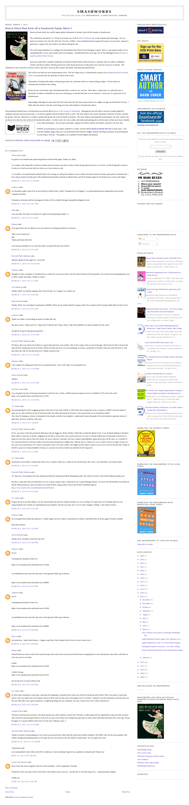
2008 (142, 677)
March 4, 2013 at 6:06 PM (25, 542)
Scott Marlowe (17, 287)
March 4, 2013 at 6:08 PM (25, 630)
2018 (142, 578)
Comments (144, 244)
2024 (142, 556)
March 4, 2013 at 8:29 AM (25, 491)
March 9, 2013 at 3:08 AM (25, 705)
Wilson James (17, 155)
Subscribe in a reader (145, 544)
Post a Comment (11, 788)
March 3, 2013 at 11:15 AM (25, 335)
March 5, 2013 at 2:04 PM (25, 644)
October (145, 607)
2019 (142, 574)
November (146, 603)
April (144, 626)
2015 (142, 589)
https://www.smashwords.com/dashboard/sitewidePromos (33, 488)
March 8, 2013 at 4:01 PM (25, 684)
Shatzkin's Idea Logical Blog (148, 762)
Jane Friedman (142, 759)
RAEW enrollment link (86, 38)
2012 (142, 662)
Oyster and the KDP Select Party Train (159, 342)
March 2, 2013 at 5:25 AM (25, 249)
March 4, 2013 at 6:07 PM (25, 586)
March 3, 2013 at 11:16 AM (25, 355)
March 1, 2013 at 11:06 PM (25, 181)
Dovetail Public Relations (21, 256)
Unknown (15, 187)
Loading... (141, 689)
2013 (142, 596)
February (145, 657)
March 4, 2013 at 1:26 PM (25, 528)
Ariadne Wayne (17, 711)
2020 (142, 570)
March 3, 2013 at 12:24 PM (25, 369)
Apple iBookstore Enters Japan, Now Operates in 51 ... (162, 639)
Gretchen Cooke (18, 389)
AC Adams (16, 406)
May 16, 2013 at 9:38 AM (24, 755)
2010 (142, 670)
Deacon (14, 636)
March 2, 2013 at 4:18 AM (25, 218)
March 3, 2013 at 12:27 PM (25, 383)
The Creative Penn (144, 753)
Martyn (14, 650)
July (144, 618)
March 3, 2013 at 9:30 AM (25, 309)
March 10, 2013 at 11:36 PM (26, 742)
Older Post (126, 792)
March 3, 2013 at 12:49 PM (25, 400)
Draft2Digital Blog (144, 750)
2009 (142, 673)
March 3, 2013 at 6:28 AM (25, 295)
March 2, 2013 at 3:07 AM (25, 204)
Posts (142, 239)
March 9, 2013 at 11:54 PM (25, 724)
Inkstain (14, 224)
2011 (142, 666)
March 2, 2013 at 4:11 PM (25, 281)
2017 (142, 582)
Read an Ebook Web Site (101, 129)
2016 (142, 585)
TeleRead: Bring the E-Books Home (150, 756)
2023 (142, 559)
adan (13, 210)
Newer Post (9, 792)
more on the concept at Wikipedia (66, 111)
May (144, 622)
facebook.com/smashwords (147, 125)
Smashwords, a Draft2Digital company (106, 15)
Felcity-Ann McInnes (19, 762)
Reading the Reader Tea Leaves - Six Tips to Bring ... (161, 646)
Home (68, 792)
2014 (142, 593)
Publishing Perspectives (146, 766)
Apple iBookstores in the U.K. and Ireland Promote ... (162, 643)
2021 (142, 567)
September (146, 611)
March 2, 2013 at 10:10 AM (25, 264)
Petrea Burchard (17, 301)
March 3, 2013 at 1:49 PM (25, 423)
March (145, 629)
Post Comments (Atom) (24, 797)
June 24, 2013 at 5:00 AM (24, 781)
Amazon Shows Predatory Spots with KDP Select (163, 258)
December (146, 600)
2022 (142, 563)
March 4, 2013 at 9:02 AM (25, 508)
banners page (49, 132)
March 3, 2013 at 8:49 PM (25, 465)
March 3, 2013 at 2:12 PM (25, 452)
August (145, 614)
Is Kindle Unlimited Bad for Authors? (159, 374)
